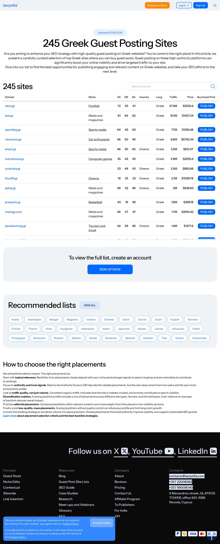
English (174, 319)
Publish (206, 106)
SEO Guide (67, 487)
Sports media (97, 129)
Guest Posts (12, 476)
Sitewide (9, 493)
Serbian (76, 338)
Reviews (121, 482)
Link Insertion (13, 499)
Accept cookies (102, 522)
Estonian (193, 319)
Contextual (11, 487)
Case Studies (68, 493)
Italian (106, 328)
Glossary (65, 510)
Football (94, 106)
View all (90, 305)
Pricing (120, 487)
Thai (164, 338)
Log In (184, 5)
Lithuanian (178, 328)
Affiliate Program (127, 499)
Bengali (54, 319)
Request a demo (157, 5)
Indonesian (87, 328)
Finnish (15, 328)
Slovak (93, 338)
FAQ (62, 516)
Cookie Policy (70, 523)
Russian (58, 338)
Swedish (148, 338)
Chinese (109, 319)
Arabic (15, 319)
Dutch (158, 319)
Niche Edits (11, 482)
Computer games (100, 159)
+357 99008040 (181, 487)
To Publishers (124, 505)
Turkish (179, 338)
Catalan (91, 319)
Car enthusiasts (99, 139)
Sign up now (110, 269)
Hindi (49, 328)
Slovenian (111, 338)
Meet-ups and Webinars (76, 505)
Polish (196, 328)
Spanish (130, 338)
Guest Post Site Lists (74, 482)
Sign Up (200, 5)
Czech (126, 319)
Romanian (39, 338)
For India (121, 510)
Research (65, 499)
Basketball (95, 202)
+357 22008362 (180, 482)
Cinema (94, 178)
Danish (142, 319)
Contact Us (123, 493)
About (119, 476)
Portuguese (18, 338)
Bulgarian (72, 319)
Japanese (124, 328)
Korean (142, 328)
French (33, 328)
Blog (62, 476)
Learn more (10, 415)
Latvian (159, 328)
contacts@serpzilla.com (187, 476)
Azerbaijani (34, 319)
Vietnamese (199, 338)
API (117, 516)
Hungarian (66, 328)
